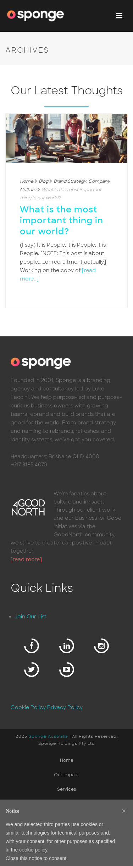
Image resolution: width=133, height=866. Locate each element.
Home (26, 181)
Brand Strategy (70, 181)
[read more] (26, 559)
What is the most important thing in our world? (61, 220)
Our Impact (66, 775)
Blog (43, 181)
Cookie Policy (28, 707)
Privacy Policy (65, 707)
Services (66, 789)
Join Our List (30, 616)
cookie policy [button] (33, 850)
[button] (123, 811)
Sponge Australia (48, 736)
